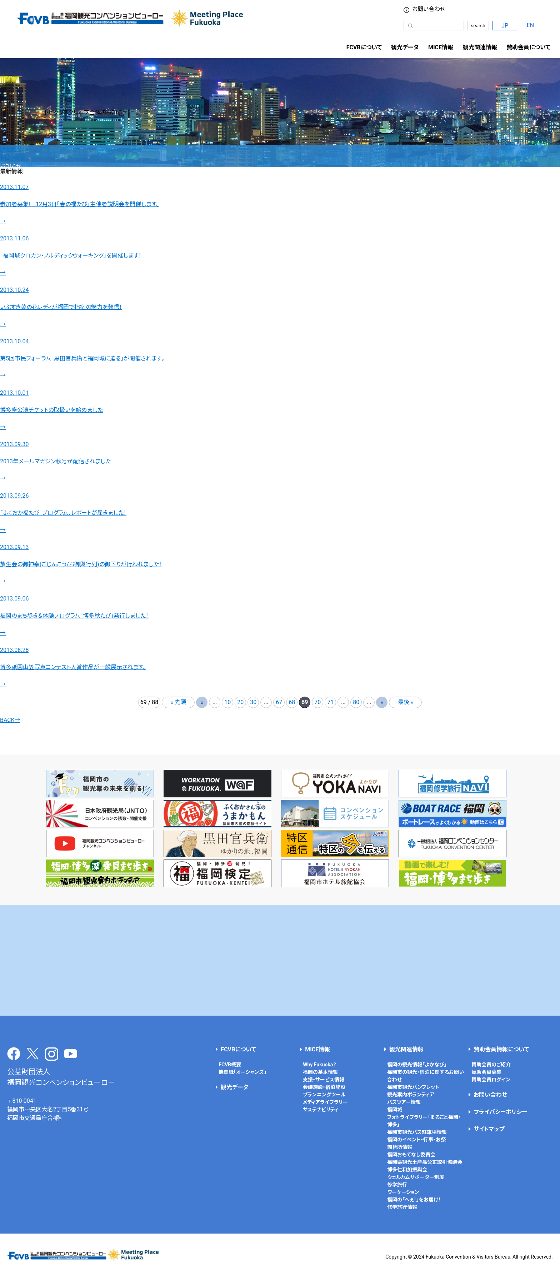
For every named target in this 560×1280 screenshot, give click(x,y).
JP (504, 25)
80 (356, 702)
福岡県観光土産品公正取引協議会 (424, 1162)
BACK (10, 720)
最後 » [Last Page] (405, 702)
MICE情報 (440, 47)
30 (253, 702)
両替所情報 (399, 1147)
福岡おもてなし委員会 (411, 1154)
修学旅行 (397, 1184)
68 (292, 702)
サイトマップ (489, 1129)
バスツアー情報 (404, 1102)
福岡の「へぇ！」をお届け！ (414, 1199)
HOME (8, 149)
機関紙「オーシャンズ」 (242, 1072)
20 (240, 702)
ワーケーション (403, 1192)
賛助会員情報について (501, 1049)
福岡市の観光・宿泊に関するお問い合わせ (425, 1075)
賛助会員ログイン (490, 1079)
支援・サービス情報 (323, 1079)
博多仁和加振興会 (407, 1169)
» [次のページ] (382, 702)
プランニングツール (324, 1094)
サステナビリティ (321, 1109)
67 (279, 702)
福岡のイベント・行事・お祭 (416, 1139)
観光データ (405, 47)
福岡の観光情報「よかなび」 (417, 1064)
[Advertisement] (280, 960)
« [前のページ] (201, 702)
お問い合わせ (428, 9)
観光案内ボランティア (410, 1094)
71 (330, 702)
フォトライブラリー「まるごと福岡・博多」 (424, 1120)
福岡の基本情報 (320, 1072)
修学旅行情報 (402, 1207)
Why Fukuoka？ (319, 1064)
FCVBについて (238, 1049)
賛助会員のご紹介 (491, 1064)
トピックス (12, 157)
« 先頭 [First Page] (178, 702)
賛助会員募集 (486, 1072)
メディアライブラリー (325, 1102)
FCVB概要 (230, 1064)
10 (227, 702)
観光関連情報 (406, 1049)
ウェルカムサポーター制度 (415, 1177)
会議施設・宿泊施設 (324, 1087)
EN (530, 25)
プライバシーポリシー (500, 1112)
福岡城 (394, 1109)
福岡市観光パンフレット (413, 1087)
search (478, 25)
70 (317, 702)
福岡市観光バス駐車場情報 (417, 1132)
